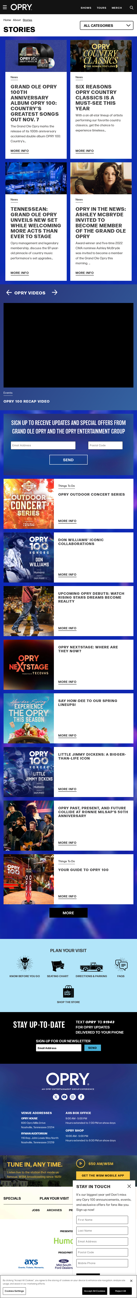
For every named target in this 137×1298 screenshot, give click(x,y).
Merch (117, 7)
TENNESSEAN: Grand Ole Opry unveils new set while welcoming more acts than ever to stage (36, 222)
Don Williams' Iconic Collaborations (81, 541)
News (14, 77)
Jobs (36, 1210)
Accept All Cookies (94, 1290)
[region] (68, 1286)
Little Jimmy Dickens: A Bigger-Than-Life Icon (92, 756)
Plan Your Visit (54, 1198)
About (17, 20)
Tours (101, 7)
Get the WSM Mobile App (103, 1175)
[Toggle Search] (131, 8)
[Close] (131, 1281)
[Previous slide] (9, 293)
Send (68, 459)
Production (78, 1210)
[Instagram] (73, 1097)
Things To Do (66, 485)
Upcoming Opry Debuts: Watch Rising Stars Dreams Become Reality (91, 597)
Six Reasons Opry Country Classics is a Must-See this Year (96, 97)
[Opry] (21, 7)
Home (7, 20)
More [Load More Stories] (68, 912)
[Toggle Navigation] (6, 7)
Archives (54, 1210)
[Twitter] (56, 1097)
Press (100, 1210)
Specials (12, 1198)
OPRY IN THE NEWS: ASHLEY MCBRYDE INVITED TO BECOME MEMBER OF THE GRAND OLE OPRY (101, 222)
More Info (20, 150)
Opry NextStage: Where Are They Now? (88, 648)
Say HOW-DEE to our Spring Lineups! (88, 702)
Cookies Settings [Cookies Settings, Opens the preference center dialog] (14, 1290)
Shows (86, 7)
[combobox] (106, 25)
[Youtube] (64, 1097)
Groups (125, 1198)
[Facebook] (81, 1097)
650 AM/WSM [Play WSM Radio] (94, 1163)
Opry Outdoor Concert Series (91, 494)
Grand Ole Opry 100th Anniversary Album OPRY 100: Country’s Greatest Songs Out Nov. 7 (35, 103)
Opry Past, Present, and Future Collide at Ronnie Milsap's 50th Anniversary (93, 811)
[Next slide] (54, 293)
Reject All (120, 1290)
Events (8, 392)
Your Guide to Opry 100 (83, 869)
